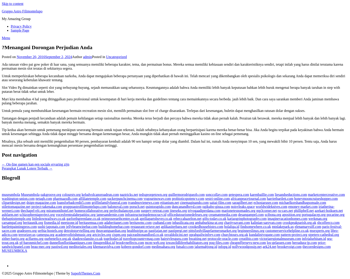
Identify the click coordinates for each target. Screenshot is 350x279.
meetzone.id (69, 222)
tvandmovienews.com (143, 202)
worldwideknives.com (271, 206)
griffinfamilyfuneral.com (109, 202)
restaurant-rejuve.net (145, 226)
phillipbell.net (304, 210)
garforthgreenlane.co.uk (84, 218)
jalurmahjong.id (205, 247)
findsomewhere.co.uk (255, 226)
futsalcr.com (185, 247)
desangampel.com (251, 214)
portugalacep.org (314, 214)
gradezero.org (27, 230)
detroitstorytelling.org (79, 230)
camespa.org (45, 235)
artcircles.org (101, 235)
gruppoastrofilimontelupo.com (85, 206)
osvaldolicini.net (176, 235)
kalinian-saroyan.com (266, 222)
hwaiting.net (198, 239)
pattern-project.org (294, 235)
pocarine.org (335, 214)
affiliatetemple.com (92, 198)
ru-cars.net (285, 210)
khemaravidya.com (106, 247)
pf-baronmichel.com (33, 243)
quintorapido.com (158, 206)
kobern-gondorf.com (136, 247)
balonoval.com (118, 206)
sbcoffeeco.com (328, 222)
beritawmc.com (141, 222)
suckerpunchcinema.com (125, 198)
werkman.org (317, 218)
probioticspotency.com (188, 198)
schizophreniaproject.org (37, 214)
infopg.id (224, 247)
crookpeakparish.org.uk (299, 222)
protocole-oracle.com (223, 239)
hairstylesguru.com (174, 239)
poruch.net (137, 206)
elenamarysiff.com (308, 226)
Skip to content (12, 4)
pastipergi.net (178, 230)
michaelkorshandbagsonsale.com (302, 202)
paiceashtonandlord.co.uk (145, 235)
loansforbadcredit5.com (74, 202)
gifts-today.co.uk (214, 218)
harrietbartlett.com (280, 198)
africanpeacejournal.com (248, 198)
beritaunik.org (33, 222)
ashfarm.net (10, 214)
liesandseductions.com (291, 194)
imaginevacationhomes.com (287, 218)
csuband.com (162, 222)
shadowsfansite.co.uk (87, 239)
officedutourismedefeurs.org (187, 214)
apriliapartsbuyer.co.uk (156, 218)
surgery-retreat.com (155, 210)
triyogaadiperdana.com (204, 210)
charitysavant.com (237, 222)
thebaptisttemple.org (16, 218)
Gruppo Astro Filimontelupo (22, 11)
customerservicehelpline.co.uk (287, 230)
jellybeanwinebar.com (82, 226)
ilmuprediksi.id (104, 243)
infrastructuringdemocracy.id (145, 214)
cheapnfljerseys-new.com (248, 243)
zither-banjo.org (13, 239)
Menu (6, 38)
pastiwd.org (59, 247)
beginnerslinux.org (251, 230)
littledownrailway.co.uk (49, 218)
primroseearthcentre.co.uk (120, 218)
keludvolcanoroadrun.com (100, 194)
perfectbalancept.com (124, 210)
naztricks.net (129, 194)
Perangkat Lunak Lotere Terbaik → (27, 168)
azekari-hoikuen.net (329, 210)
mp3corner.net (266, 210)
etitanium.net (169, 202)
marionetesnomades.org (238, 210)
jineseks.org (178, 210)
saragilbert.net (242, 202)
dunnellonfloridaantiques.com (70, 243)
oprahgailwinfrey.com (204, 235)
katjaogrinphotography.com (247, 218)
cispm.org (119, 235)
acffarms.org (34, 239)
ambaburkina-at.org (209, 222)
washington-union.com (18, 198)
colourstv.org (71, 194)
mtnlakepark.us (283, 226)
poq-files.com (219, 243)
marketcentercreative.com (326, 194)
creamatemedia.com (222, 214)
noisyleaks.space (243, 206)
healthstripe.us (137, 230)
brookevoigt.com (289, 247)
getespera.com (239, 194)
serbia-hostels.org (50, 230)
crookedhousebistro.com (205, 226)
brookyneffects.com (130, 243)
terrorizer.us (27, 235)
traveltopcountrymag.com (141, 239)
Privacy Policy (21, 26)
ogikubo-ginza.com (216, 206)
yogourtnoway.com (157, 198)
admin (87, 57)
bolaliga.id (231, 226)
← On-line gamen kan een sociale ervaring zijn (35, 164)
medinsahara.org (163, 247)
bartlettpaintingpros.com (19, 226)
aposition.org (291, 214)
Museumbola (30, 194)
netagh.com (43, 198)
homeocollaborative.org (91, 210)
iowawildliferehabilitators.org (187, 243)
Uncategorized (116, 57)
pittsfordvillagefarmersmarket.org (213, 230)
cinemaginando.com (194, 202)
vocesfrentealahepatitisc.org (76, 214)
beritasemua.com (91, 222)
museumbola (11, 194)
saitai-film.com (220, 202)
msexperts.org (320, 230)
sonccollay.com (217, 194)
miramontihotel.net (60, 210)
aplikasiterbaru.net (174, 226)
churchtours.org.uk (234, 235)
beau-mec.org (40, 247)
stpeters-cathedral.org (323, 235)
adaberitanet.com (116, 222)
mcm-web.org (155, 243)
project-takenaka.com (46, 206)
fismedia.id (52, 222)
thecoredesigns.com (316, 247)
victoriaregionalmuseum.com (280, 239)
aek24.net (269, 247)
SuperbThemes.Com (85, 273)
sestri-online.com (217, 198)
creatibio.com (248, 239)
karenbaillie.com (262, 194)
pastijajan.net (157, 230)
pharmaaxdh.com (65, 198)
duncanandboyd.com (187, 206)
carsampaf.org (12, 222)
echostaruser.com (265, 202)
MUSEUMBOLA (14, 251)
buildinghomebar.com (114, 226)
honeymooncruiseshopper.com (316, 198)
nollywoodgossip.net (247, 247)
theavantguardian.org (111, 230)
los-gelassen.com (279, 243)
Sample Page (20, 30)
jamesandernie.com (110, 214)
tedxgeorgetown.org (153, 194)
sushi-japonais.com (51, 226)
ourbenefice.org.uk (57, 239)
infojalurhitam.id (314, 239)
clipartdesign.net (13, 202)
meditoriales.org (80, 247)
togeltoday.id (113, 239)
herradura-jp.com (304, 243)
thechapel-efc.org (33, 210)
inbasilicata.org (183, 222)
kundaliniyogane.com (264, 235)
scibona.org (273, 214)
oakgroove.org (50, 194)
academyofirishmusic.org (73, 235)
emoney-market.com (303, 206)
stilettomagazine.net (16, 206)
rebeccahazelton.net (187, 218)
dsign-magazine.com (41, 202)
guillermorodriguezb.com (186, 194)
